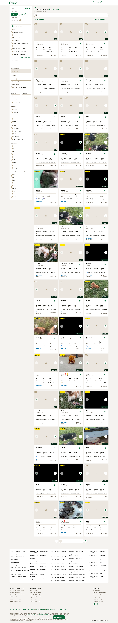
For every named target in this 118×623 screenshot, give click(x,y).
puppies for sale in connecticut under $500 (39, 552)
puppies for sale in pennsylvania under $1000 (20, 571)
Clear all (27, 8)
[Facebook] (94, 604)
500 (81, 541)
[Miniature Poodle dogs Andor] (71, 400)
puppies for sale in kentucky (58, 580)
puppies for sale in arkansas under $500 (96, 577)
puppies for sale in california (77, 574)
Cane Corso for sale (15, 601)
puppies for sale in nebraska (77, 558)
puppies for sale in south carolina (57, 560)
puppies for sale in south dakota (98, 570)
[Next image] (55, 31)
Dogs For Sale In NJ (35, 597)
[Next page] (85, 541)
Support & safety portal (99, 592)
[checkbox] (11, 29)
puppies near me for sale (57, 577)
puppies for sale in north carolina (37, 575)
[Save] (54, 43)
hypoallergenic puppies (17, 556)
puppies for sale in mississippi (38, 566)
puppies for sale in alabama (57, 563)
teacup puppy (14, 559)
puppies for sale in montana (77, 577)
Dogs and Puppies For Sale (17, 588)
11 (76, 541)
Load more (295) (25, 57)
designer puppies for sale (18, 551)
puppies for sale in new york (58, 551)
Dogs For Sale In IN (35, 601)
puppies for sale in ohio (95, 562)
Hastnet (24, 609)
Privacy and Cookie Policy (44, 614)
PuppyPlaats (31, 609)
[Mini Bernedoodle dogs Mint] (71, 216)
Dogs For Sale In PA (35, 590)
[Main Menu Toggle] (5, 2)
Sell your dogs (97, 597)
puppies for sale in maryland (77, 551)
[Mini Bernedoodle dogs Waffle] (96, 142)
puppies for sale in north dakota (39, 579)
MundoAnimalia (40, 609)
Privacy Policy (96, 590)
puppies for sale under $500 (38, 555)
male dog (32, 558)
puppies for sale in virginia (76, 580)
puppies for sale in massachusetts (74, 554)
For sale (14, 14)
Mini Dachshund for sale (17, 597)
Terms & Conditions (98, 595)
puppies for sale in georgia (57, 566)
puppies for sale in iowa (76, 572)
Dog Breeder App (97, 599)
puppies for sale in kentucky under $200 (97, 552)
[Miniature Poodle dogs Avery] (96, 289)
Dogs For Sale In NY (35, 592)
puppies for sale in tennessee (77, 561)
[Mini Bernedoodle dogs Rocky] (71, 436)
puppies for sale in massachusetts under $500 (18, 575)
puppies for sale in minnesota (38, 572)
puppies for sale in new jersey (58, 569)
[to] (27, 96)
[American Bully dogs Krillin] (46, 179)
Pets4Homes (16, 609)
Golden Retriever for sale (17, 590)
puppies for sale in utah (95, 573)
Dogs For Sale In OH (35, 595)
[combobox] (19, 65)
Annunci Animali (50, 609)
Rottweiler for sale (15, 599)
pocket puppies (15, 565)
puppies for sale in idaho (76, 566)
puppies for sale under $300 (18, 567)
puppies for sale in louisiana (96, 568)
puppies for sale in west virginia (59, 556)
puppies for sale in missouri (38, 569)
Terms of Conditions (31, 614)
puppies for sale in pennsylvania (39, 563)
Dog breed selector (98, 601)
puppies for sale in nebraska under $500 (97, 556)
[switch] (21, 20)
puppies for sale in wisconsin (58, 574)
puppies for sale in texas (56, 554)
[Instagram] (97, 604)
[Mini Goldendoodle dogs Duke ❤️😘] (71, 363)
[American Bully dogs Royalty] (46, 326)
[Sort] (100, 19)
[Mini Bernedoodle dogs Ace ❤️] (71, 510)
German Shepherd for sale (17, 595)
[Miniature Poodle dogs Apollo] (46, 253)
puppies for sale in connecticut (97, 565)
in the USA (54, 9)
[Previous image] (36, 31)
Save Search (39, 19)
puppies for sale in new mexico (58, 572)
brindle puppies (15, 554)
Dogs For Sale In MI (35, 599)
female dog (33, 561)
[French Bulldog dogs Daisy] (96, 436)
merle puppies (15, 562)
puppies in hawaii (74, 563)
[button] (46, 32)
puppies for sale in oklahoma (97, 559)
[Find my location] (28, 65)
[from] (16, 96)
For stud (22, 14)
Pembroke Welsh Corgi (16, 592)
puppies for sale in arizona (76, 569)
